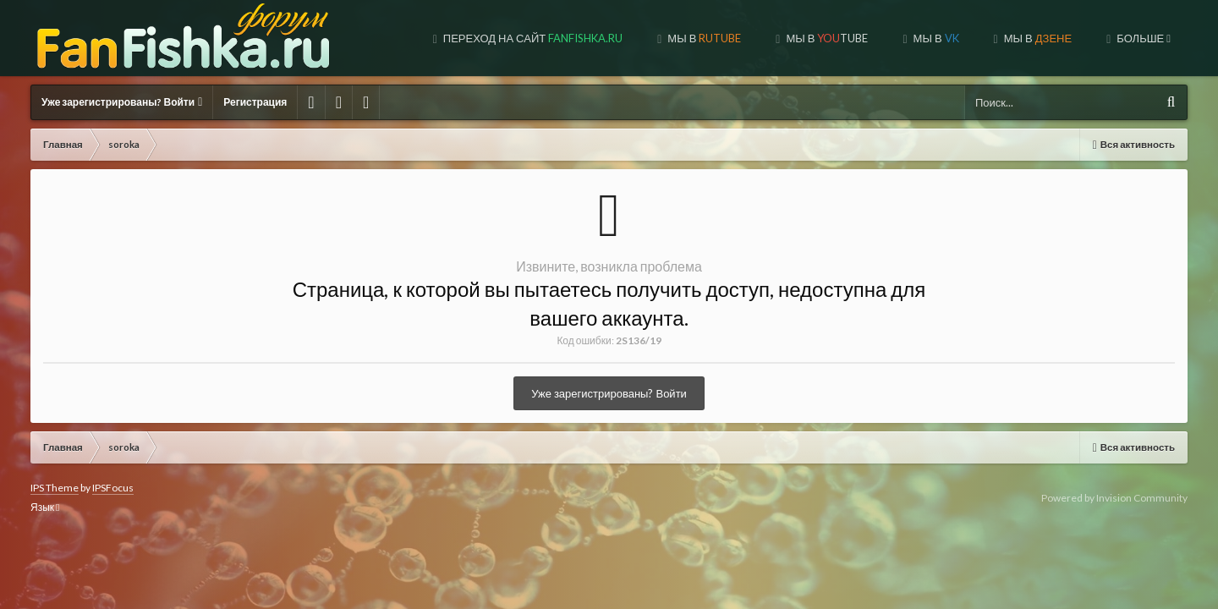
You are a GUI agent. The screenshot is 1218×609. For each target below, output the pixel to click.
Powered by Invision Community (1114, 497)
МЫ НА (1034, 38)
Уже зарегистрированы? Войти (121, 102)
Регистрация (255, 102)
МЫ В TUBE (702, 38)
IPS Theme (54, 487)
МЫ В (579, 38)
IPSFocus (113, 487)
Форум (1146, 38)
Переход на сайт (408, 38)
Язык (44, 507)
